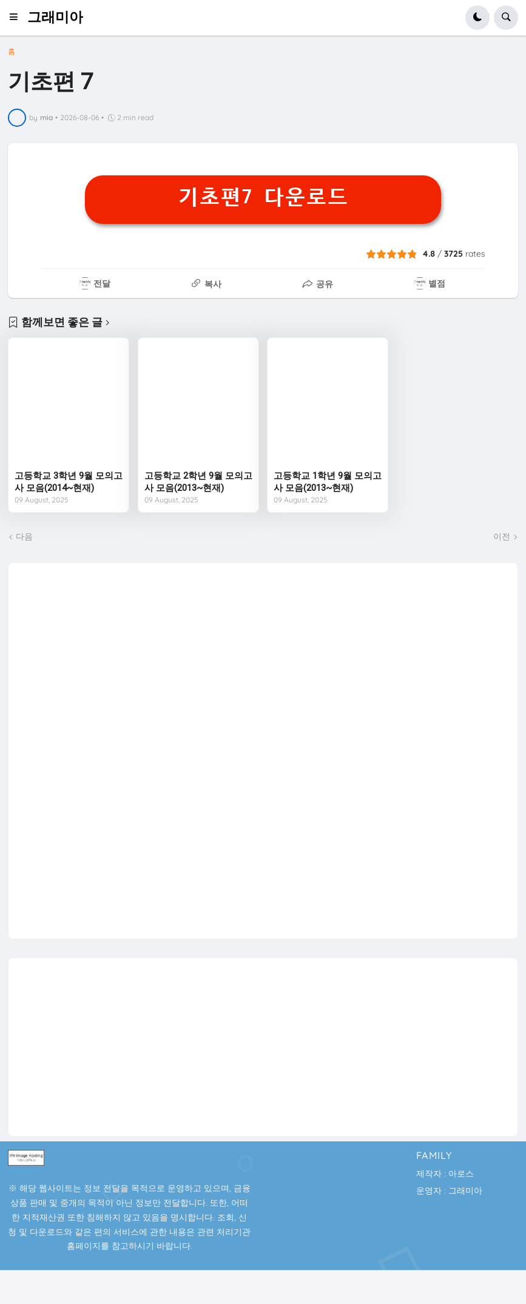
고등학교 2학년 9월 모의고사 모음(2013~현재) (198, 481)
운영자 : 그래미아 (449, 1190)
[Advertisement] (108, 745)
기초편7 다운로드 (263, 197)
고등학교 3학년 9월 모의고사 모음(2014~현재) (69, 481)
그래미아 (55, 17)
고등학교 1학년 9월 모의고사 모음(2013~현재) (328, 481)
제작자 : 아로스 (445, 1173)
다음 (24, 536)
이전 (501, 536)
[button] (17, 17)
